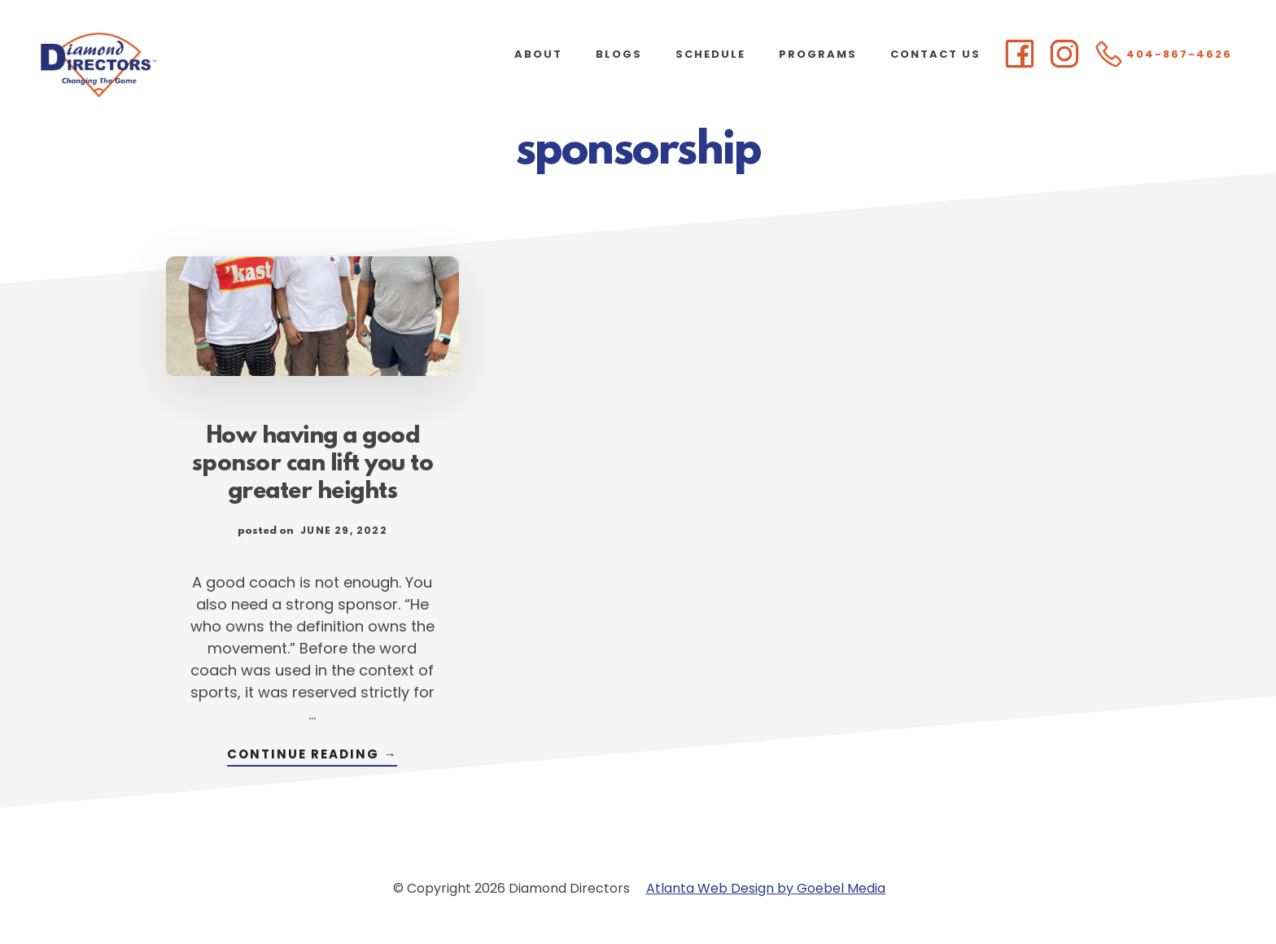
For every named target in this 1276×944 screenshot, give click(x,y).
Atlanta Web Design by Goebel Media (765, 888)
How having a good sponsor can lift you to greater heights (313, 464)
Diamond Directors (163, 65)
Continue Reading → (312, 756)
